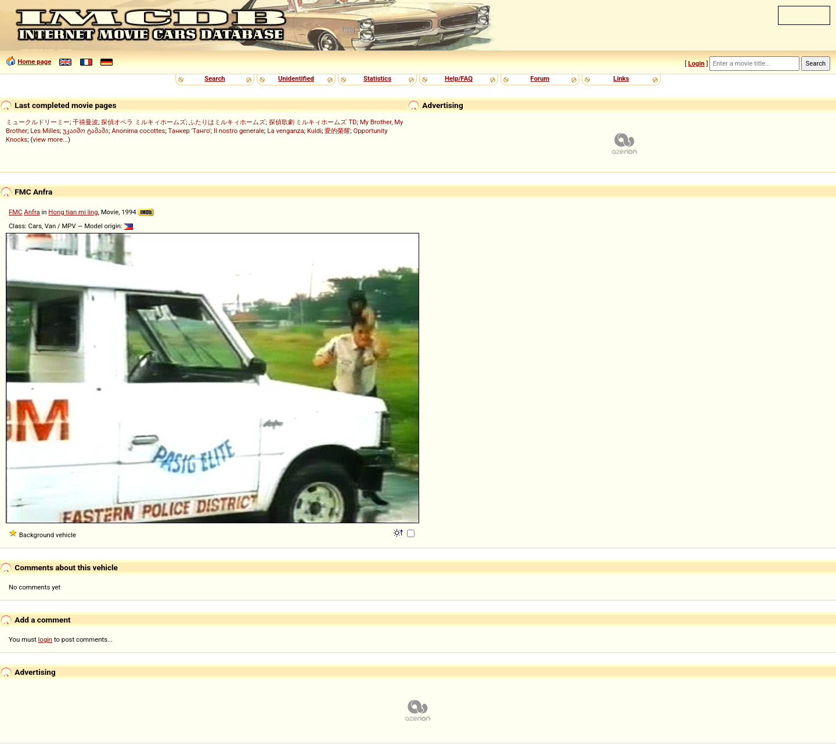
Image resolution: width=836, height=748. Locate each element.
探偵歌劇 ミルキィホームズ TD (313, 122)
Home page (34, 61)
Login (696, 63)
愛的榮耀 (337, 131)
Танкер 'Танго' (189, 131)
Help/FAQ (459, 78)
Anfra (31, 212)
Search (214, 78)
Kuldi (314, 131)
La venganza (285, 131)
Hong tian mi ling (73, 212)
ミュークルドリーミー (38, 122)
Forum (540, 78)
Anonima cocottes (138, 131)
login (45, 639)
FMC (16, 212)
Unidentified (296, 78)
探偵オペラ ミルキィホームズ (143, 122)
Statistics (377, 78)
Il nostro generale (239, 131)
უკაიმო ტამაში (86, 131)
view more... (50, 139)
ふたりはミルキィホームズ (227, 122)
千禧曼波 (85, 122)
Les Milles (45, 131)
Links (621, 78)
